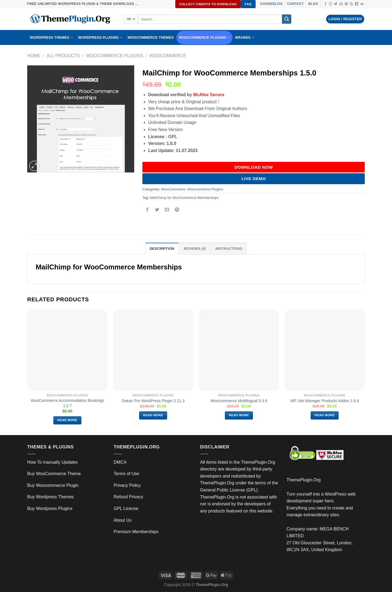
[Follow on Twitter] (335, 4)
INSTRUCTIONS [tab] (228, 249)
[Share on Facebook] (147, 209)
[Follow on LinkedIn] (356, 4)
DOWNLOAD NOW (253, 167)
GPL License (126, 508)
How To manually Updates (52, 462)
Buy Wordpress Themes (50, 496)
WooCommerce (167, 55)
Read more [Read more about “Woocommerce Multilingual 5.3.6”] (239, 415)
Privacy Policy (127, 485)
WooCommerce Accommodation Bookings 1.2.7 (67, 403)
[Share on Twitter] (157, 209)
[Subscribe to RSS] (351, 4)
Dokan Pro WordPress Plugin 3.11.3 (153, 401)
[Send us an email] (341, 4)
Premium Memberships (136, 531)
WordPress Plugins (100, 37)
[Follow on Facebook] (325, 4)
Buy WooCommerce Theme (54, 473)
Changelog (271, 4)
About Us (123, 520)
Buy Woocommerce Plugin (52, 485)
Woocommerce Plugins (204, 37)
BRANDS (244, 37)
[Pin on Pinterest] (176, 209)
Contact (295, 4)
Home (33, 55)
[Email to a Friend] (167, 209)
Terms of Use (126, 473)
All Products (63, 55)
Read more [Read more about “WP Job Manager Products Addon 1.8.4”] (325, 415)
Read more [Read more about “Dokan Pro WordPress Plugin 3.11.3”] (153, 415)
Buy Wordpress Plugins (49, 508)
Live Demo (253, 178)
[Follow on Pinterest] (346, 4)
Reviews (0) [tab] (195, 249)
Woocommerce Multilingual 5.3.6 (238, 401)
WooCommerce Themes (150, 37)
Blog (313, 4)
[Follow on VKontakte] (362, 4)
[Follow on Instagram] (330, 4)
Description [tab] (162, 249)
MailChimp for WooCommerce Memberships (184, 198)
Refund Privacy (128, 496)
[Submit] (286, 19)
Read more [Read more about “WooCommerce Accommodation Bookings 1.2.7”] (67, 420)
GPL (172, 136)
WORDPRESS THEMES (51, 37)
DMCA (120, 462)
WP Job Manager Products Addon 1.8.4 (324, 401)
